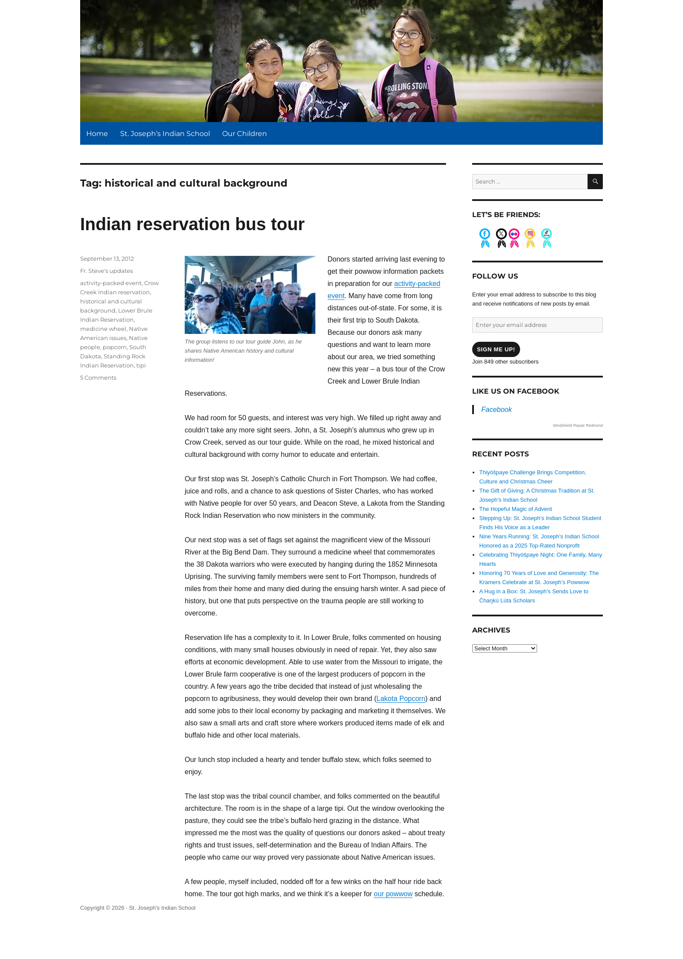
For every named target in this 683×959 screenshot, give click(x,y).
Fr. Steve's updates (106, 270)
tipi (141, 365)
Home (97, 133)
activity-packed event (111, 282)
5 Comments (98, 377)
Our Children (244, 133)
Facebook (496, 409)
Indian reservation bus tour (192, 224)
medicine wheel (103, 328)
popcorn (115, 346)
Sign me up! (496, 349)
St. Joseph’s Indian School (165, 133)
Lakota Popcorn (400, 698)
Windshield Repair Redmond (578, 425)
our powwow (393, 894)
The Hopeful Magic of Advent (515, 509)
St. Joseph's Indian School (162, 908)
